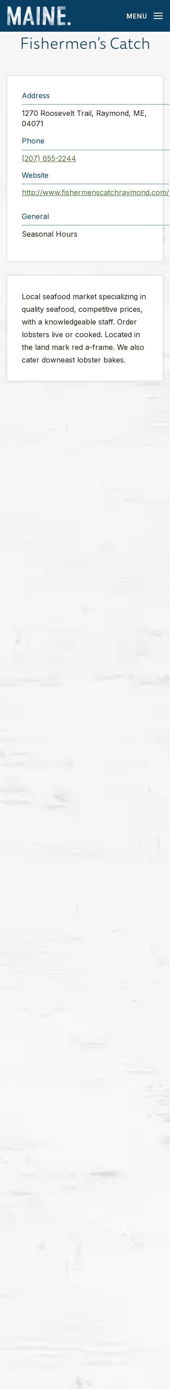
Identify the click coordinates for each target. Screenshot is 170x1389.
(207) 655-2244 (49, 158)
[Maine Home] (39, 16)
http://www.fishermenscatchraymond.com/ (95, 192)
